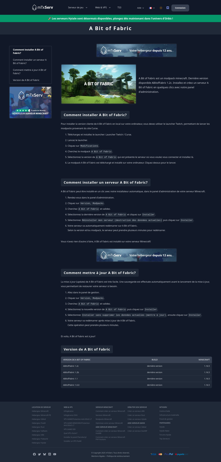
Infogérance (68, 411)
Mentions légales (98, 456)
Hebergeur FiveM (39, 423)
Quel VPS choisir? (70, 433)
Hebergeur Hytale (39, 443)
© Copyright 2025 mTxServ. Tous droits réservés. (110, 452)
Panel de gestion (166, 419)
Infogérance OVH (70, 415)
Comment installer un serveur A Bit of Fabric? (30, 61)
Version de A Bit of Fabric (26, 80)
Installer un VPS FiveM (72, 441)
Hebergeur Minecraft (40, 411)
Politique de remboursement (118, 456)
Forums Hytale (165, 435)
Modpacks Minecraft (104, 419)
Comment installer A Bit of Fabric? (28, 51)
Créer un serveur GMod (137, 427)
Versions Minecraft (103, 415)
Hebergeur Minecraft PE (41, 415)
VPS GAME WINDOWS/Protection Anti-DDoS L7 (77, 424)
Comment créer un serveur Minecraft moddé (110, 432)
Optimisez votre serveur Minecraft (109, 423)
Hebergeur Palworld (40, 439)
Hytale (162, 427)
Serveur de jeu (78, 7)
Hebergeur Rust (38, 427)
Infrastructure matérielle (169, 415)
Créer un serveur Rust (136, 415)
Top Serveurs (165, 439)
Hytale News (164, 431)
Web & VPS (103, 7)
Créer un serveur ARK (136, 411)
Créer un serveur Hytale (137, 419)
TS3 (119, 7)
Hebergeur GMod (39, 419)
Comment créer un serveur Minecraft (110, 411)
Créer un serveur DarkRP (137, 431)
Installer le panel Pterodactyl (75, 437)
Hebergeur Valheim (39, 431)
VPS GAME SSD (69, 429)
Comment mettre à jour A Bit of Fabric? (29, 71)
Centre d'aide (165, 411)
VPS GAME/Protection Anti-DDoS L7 (78, 419)
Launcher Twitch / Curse (118, 134)
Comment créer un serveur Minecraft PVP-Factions (110, 438)
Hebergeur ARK (38, 435)
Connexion (180, 7)
